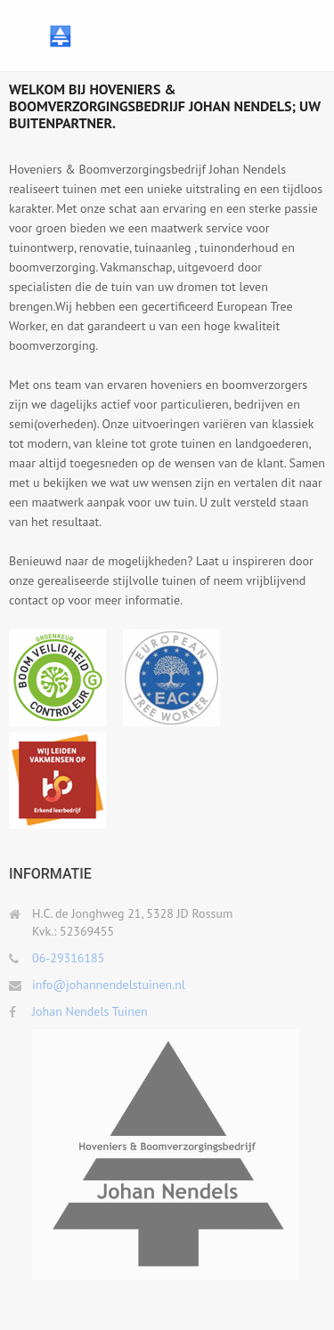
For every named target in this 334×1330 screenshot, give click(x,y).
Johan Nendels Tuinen (90, 1011)
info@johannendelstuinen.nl (108, 985)
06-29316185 (68, 958)
